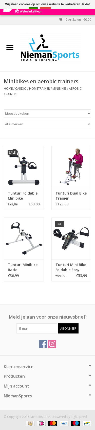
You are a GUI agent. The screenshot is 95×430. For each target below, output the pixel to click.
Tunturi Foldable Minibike (22, 196)
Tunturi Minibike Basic (22, 267)
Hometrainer (39, 88)
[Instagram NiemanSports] (52, 344)
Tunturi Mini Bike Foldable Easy (70, 267)
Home (8, 88)
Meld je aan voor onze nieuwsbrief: (48, 317)
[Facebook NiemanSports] (43, 344)
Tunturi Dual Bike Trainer (71, 196)
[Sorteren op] (47, 113)
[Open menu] (10, 47)
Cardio (21, 88)
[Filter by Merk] (47, 124)
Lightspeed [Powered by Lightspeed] (79, 417)
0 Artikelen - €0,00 (75, 19)
